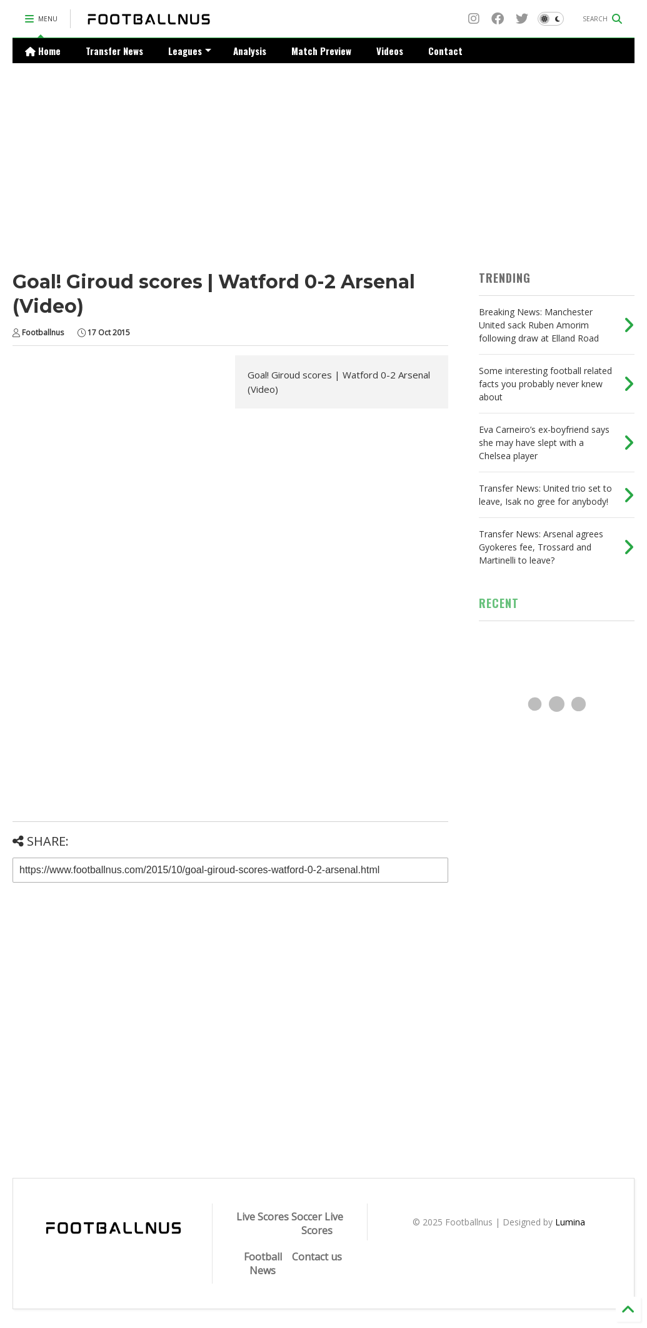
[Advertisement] (323, 157)
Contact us (317, 1257)
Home (43, 51)
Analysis (249, 51)
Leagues (189, 51)
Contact (445, 51)
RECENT (499, 603)
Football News (263, 1263)
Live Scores (262, 1217)
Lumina (570, 1222)
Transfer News (114, 51)
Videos (389, 51)
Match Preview (321, 51)
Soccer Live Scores (317, 1223)
